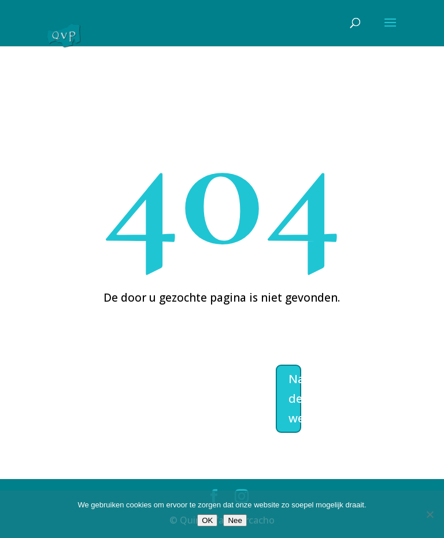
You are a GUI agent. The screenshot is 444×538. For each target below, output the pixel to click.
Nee (235, 520)
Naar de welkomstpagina (294, 398)
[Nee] (429, 514)
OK (207, 520)
